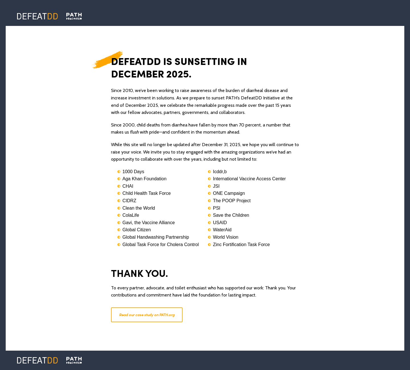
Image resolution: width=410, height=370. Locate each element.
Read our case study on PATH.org (147, 314)
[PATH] (74, 360)
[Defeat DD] (37, 16)
